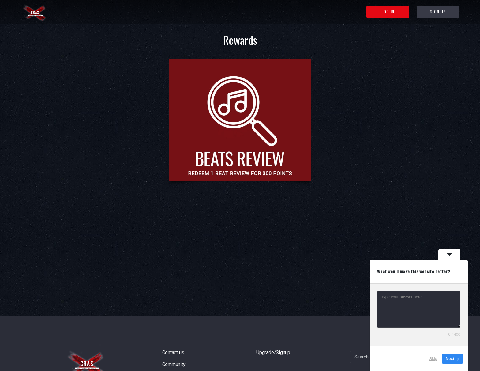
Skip (433, 358)
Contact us (173, 352)
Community (174, 364)
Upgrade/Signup (273, 352)
